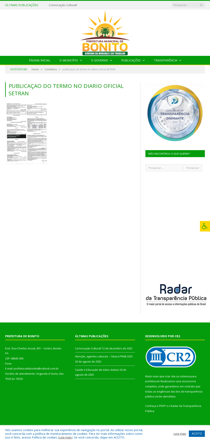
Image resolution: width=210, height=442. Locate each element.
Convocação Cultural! (63, 5)
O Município (68, 60)
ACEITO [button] (197, 433)
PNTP (162, 406)
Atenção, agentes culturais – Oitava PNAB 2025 (104, 356)
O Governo (99, 60)
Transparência (165, 60)
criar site (170, 376)
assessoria (189, 381)
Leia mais (65, 437)
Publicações (131, 60)
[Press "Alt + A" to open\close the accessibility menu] (205, 226)
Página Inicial (39, 60)
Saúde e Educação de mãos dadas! (97, 370)
